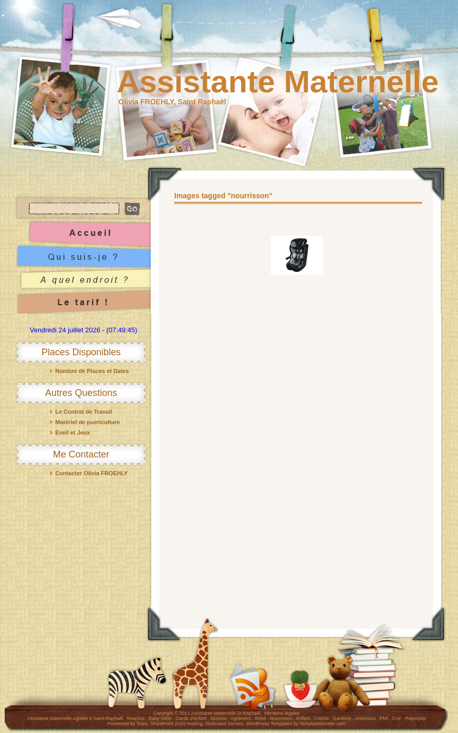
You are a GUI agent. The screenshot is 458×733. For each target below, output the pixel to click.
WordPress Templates (269, 723)
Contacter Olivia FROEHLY (91, 473)
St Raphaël (249, 713)
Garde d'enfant (191, 718)
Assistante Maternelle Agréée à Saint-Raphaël (75, 718)
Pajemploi (415, 718)
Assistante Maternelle (278, 81)
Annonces (365, 718)
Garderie (342, 718)
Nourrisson (281, 718)
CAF (396, 718)
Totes (142, 723)
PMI (384, 718)
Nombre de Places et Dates (92, 371)
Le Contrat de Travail (83, 411)
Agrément (241, 718)
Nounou (219, 718)
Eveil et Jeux (72, 432)
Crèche (321, 718)
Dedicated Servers (224, 723)
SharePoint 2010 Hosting (176, 723)
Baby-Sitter (160, 718)
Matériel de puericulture (87, 422)
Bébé (260, 718)
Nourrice (135, 718)
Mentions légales (282, 713)
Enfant (303, 718)
